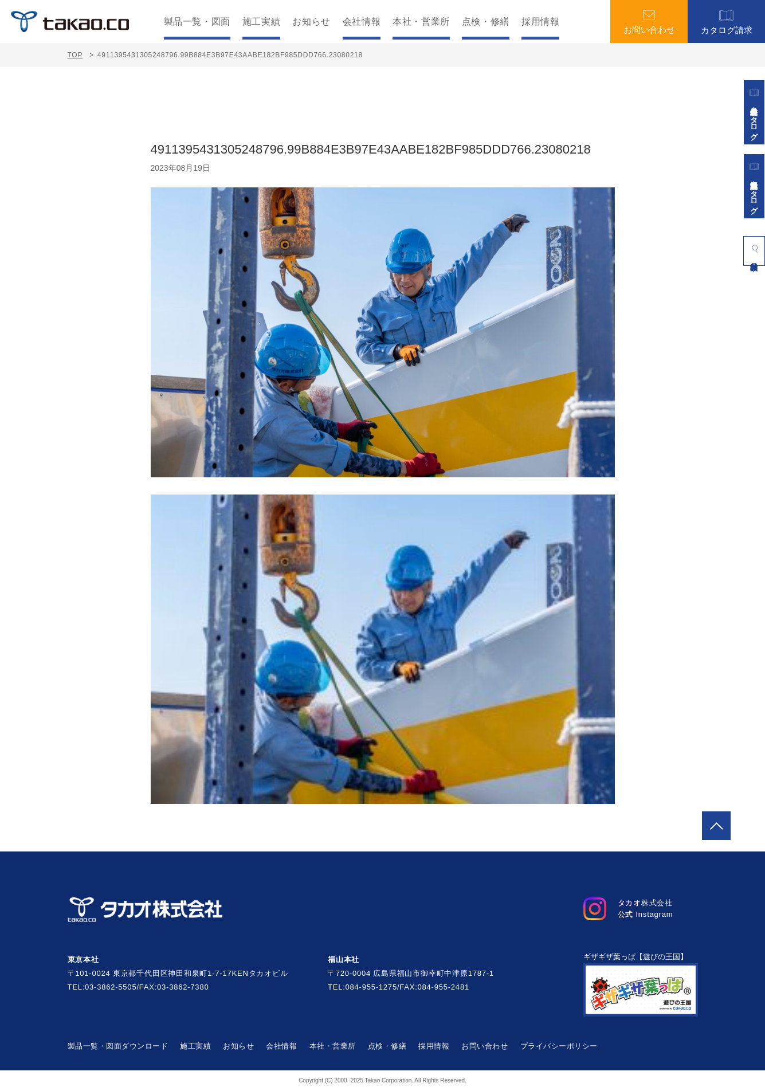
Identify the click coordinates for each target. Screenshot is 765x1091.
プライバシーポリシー (559, 1046)
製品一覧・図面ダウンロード (118, 1046)
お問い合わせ (649, 21)
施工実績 (261, 21)
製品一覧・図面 (197, 21)
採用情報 (540, 21)
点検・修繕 (485, 21)
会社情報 (362, 21)
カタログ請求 (726, 21)
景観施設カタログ (754, 186)
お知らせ (311, 21)
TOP (75, 55)
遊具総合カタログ (754, 112)
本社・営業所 (421, 21)
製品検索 (754, 249)
